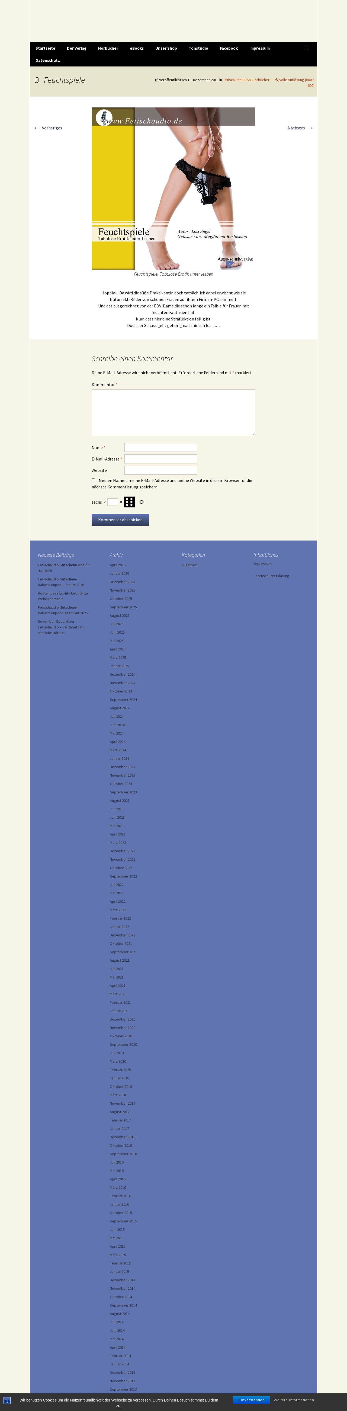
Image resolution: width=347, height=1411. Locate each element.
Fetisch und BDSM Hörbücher (246, 79)
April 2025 (118, 649)
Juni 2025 (117, 632)
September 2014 (123, 1305)
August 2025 (120, 615)
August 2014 (120, 1313)
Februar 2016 (120, 1195)
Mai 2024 (117, 733)
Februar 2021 (120, 1002)
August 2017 (120, 1111)
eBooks (137, 48)
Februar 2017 (120, 1120)
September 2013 (123, 1389)
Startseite (45, 48)
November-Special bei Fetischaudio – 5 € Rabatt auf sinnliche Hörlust (61, 627)
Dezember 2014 (122, 1279)
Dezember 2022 (122, 850)
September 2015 (123, 1221)
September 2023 (123, 792)
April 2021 (118, 985)
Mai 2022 (117, 893)
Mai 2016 (117, 1170)
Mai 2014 (117, 1338)
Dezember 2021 (122, 935)
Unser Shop (166, 48)
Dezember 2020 (122, 1019)
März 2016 (118, 1187)
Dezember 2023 (122, 766)
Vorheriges (47, 128)
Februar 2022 (120, 918)
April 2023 (118, 834)
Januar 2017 (119, 1128)
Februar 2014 (120, 1355)
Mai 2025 (117, 640)
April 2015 (118, 1246)
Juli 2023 (117, 808)
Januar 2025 (119, 665)
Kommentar (104, 384)
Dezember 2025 (122, 581)
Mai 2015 (117, 1237)
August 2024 (120, 708)
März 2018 (118, 1094)
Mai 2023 (117, 825)
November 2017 (122, 1103)
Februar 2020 (120, 1069)
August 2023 (120, 800)
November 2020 (122, 1027)
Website (99, 470)
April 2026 (118, 565)
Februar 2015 (120, 1263)
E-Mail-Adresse (107, 459)
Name (98, 447)
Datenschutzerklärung (271, 575)
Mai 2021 (117, 977)
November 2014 (122, 1288)
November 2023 (122, 775)
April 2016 (118, 1179)
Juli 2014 (117, 1322)
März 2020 (118, 1061)
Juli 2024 (117, 716)
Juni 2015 (117, 1229)
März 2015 (118, 1254)
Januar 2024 (119, 758)
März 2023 (118, 842)
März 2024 (118, 750)
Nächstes (301, 128)
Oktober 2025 (121, 598)
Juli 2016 (117, 1162)
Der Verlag (76, 48)
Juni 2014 (117, 1330)
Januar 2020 (119, 1078)
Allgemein (190, 565)
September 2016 (123, 1153)
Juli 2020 (117, 1052)
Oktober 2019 (121, 1086)
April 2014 (118, 1347)
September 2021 (123, 951)
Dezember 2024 (122, 674)
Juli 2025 (117, 623)
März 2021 (118, 993)
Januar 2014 (119, 1364)
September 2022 (123, 876)
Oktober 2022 (121, 867)
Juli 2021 (117, 968)
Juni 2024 (117, 724)
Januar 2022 (119, 926)
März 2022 (118, 909)
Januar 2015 (119, 1271)
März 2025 (118, 657)
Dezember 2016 (122, 1136)
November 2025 (122, 590)
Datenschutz (48, 60)
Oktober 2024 (121, 691)
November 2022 (122, 859)
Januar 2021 (119, 1010)
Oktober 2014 (121, 1296)
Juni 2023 (117, 817)
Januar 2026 (119, 573)
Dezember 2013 (122, 1372)
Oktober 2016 (121, 1145)
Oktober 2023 (121, 783)
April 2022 (118, 901)
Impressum (259, 48)
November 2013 (122, 1380)
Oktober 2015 (121, 1212)
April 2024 (118, 741)
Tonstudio (198, 48)
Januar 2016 (119, 1204)
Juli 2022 (117, 884)
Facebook (229, 48)
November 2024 (122, 682)
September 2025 (123, 607)
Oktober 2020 (121, 1036)
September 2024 (123, 699)
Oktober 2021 (121, 943)
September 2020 (123, 1044)
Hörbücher (108, 48)
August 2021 (120, 960)
